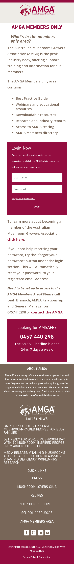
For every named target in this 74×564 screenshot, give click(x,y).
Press (37, 478)
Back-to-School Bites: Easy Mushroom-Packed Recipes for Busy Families (34, 429)
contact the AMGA (47, 312)
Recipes (37, 495)
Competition (45, 556)
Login (37, 206)
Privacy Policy (29, 556)
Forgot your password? (23, 198)
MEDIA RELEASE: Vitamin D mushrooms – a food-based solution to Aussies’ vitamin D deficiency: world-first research (36, 457)
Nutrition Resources (37, 504)
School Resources (37, 512)
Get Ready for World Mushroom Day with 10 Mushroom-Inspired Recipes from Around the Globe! (34, 442)
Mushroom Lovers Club (37, 486)
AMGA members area (37, 521)
